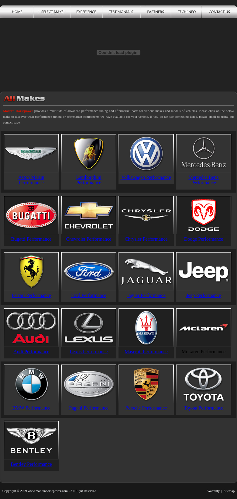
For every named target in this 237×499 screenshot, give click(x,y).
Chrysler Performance (146, 239)
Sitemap (229, 491)
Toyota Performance (203, 407)
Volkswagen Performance (146, 177)
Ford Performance (88, 295)
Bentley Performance (31, 464)
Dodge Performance (203, 239)
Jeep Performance (203, 295)
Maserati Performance (146, 351)
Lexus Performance (89, 351)
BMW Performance (31, 407)
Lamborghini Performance (88, 180)
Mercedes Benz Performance (203, 180)
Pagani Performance (88, 407)
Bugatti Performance (31, 239)
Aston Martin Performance (31, 180)
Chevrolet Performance (89, 239)
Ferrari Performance (31, 295)
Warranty (213, 491)
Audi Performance (31, 351)
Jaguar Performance (146, 295)
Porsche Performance (146, 407)
